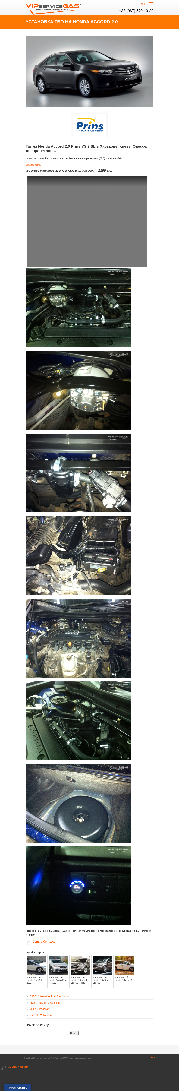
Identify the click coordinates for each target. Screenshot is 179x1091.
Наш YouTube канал (42, 1015)
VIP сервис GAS (54, 8)
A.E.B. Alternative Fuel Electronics (50, 996)
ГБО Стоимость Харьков (45, 1002)
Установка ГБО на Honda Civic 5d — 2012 (36, 980)
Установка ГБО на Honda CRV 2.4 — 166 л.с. (102, 980)
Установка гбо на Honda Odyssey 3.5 (124, 979)
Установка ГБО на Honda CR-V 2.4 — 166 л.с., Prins (80, 980)
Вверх (152, 1057)
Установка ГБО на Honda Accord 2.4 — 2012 (58, 980)
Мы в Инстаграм (40, 1008)
